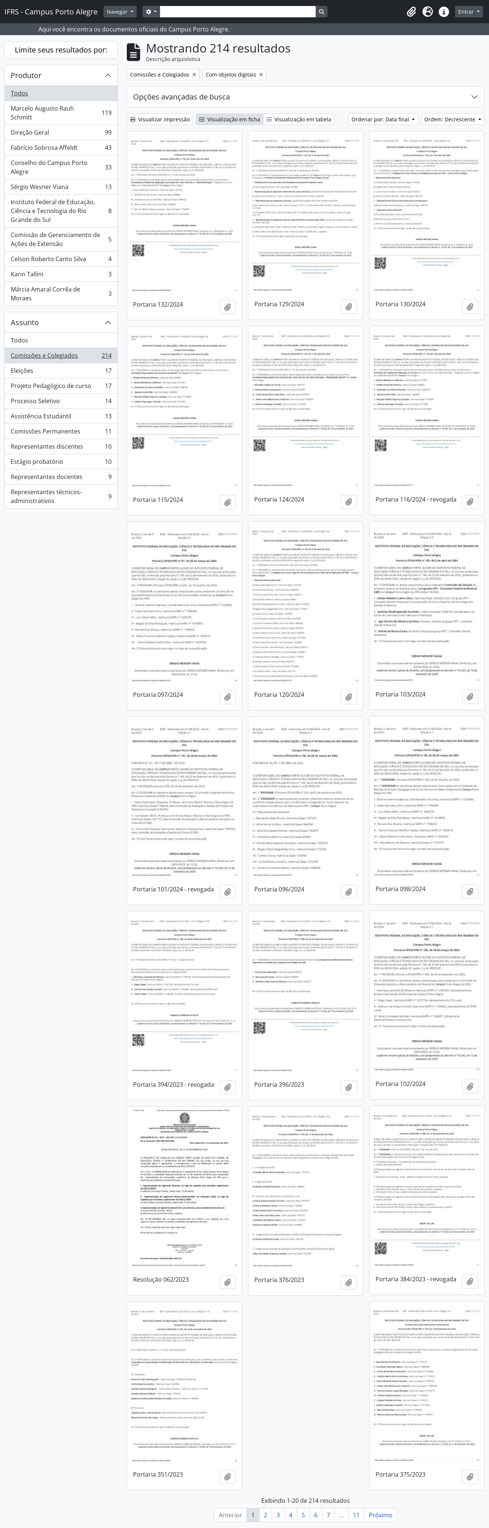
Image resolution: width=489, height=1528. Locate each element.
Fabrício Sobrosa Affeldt (61, 149)
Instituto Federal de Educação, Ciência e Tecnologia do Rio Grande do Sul (61, 211)
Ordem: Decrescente (450, 119)
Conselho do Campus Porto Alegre (61, 167)
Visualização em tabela (298, 119)
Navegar (118, 11)
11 (356, 1515)
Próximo (381, 1515)
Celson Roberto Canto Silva (61, 260)
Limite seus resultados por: (61, 50)
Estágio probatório (61, 463)
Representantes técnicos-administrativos (61, 496)
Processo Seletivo (61, 403)
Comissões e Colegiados (61, 357)
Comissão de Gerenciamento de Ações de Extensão (61, 239)
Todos (19, 93)
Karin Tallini (61, 276)
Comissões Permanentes (61, 433)
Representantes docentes (61, 478)
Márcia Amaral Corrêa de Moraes (61, 293)
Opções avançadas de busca (181, 97)
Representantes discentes (61, 448)
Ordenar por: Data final (381, 119)
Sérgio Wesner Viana (61, 188)
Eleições (61, 372)
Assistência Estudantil (61, 418)
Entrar (466, 11)
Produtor (26, 75)
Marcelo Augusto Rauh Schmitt (61, 112)
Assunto (25, 322)
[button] (411, 12)
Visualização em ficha (229, 119)
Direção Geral (61, 134)
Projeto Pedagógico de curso (61, 387)
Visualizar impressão (160, 119)
